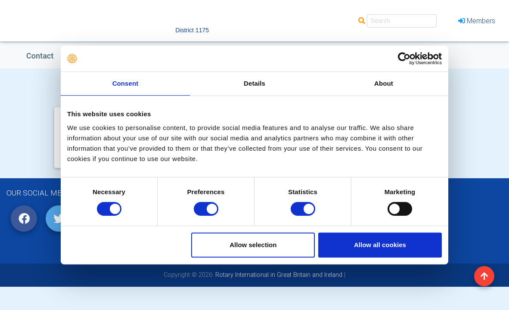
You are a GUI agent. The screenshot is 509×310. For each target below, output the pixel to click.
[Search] (402, 21)
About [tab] (383, 83)
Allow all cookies (380, 244)
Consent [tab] (125, 83)
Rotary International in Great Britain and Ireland (278, 275)
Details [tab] (254, 83)
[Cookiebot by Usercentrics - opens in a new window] (404, 58)
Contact (39, 55)
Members (476, 20)
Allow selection (253, 244)
